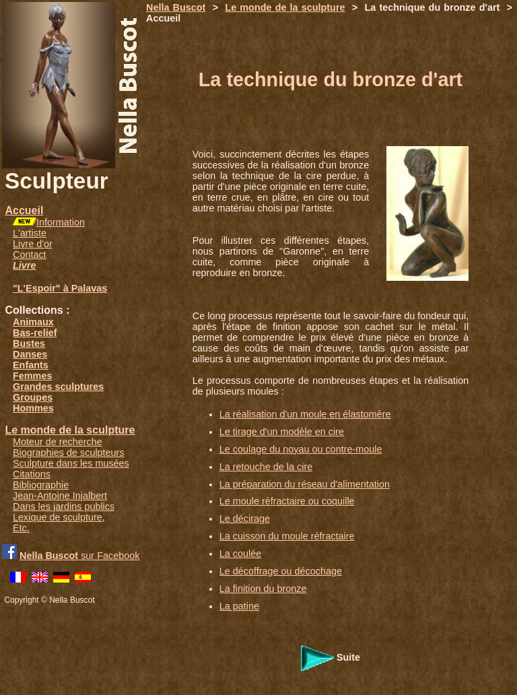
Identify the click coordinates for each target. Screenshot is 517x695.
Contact (29, 254)
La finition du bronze (263, 588)
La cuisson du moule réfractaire (287, 536)
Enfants (30, 365)
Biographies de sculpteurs (69, 452)
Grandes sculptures (58, 386)
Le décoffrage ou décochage (280, 571)
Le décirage (244, 518)
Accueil (24, 210)
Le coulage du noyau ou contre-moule (300, 449)
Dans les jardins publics (63, 506)
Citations (31, 474)
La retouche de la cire (265, 466)
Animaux (33, 322)
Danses (30, 354)
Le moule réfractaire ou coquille (287, 501)
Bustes (29, 343)
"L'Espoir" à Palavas (60, 288)
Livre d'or (33, 243)
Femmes (32, 375)
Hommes (33, 408)
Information (60, 222)
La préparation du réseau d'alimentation (304, 484)
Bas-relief (35, 332)
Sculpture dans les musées (71, 463)
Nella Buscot (175, 7)
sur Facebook (79, 555)
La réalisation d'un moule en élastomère (305, 414)
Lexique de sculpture (57, 517)
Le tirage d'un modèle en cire (281, 431)
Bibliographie (41, 484)
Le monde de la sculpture (70, 430)
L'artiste (29, 233)
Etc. (21, 528)
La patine (239, 606)
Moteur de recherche (57, 441)
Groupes (33, 397)
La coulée (240, 553)
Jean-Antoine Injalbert (60, 495)
